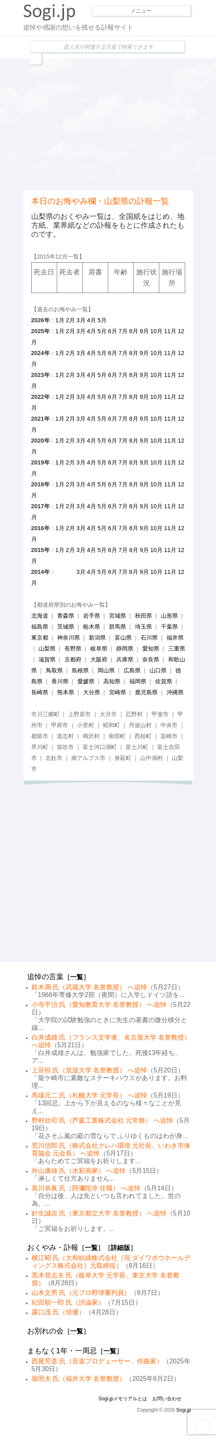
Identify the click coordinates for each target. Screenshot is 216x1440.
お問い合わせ (167, 1398)
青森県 (65, 615)
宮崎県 (117, 692)
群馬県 (117, 626)
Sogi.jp (183, 1410)
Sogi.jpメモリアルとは (123, 1398)
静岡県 (124, 648)
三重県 (176, 648)
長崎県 (39, 692)
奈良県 (150, 659)
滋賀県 (47, 659)
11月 (170, 331)
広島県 (132, 670)
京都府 (72, 659)
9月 (144, 331)
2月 (70, 320)
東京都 (39, 637)
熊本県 (65, 692)
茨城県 (65, 626)
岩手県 (91, 615)
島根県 (80, 670)
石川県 (149, 637)
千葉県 (169, 626)
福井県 (175, 637)
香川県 (59, 681)
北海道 (39, 615)
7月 (123, 331)
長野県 (72, 648)
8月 (133, 331)
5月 (102, 320)
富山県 (123, 637)
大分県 (91, 692)
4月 (91, 320)
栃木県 (91, 626)
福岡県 (137, 681)
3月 (81, 320)
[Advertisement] (119, 123)
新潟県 (97, 637)
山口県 (158, 670)
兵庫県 (124, 659)
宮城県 (117, 615)
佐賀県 (163, 681)
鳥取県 (54, 670)
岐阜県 (98, 648)
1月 (60, 320)
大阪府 (98, 659)
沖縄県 (175, 692)
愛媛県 (85, 681)
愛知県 (150, 648)
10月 (156, 331)
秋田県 (143, 615)
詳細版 (120, 1247)
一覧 (76, 977)
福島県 (39, 626)
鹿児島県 (146, 692)
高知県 (111, 681)
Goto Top (203, 1427)
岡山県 (106, 670)
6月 (112, 331)
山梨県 (47, 648)
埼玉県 (143, 626)
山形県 (169, 615)
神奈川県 (68, 637)
